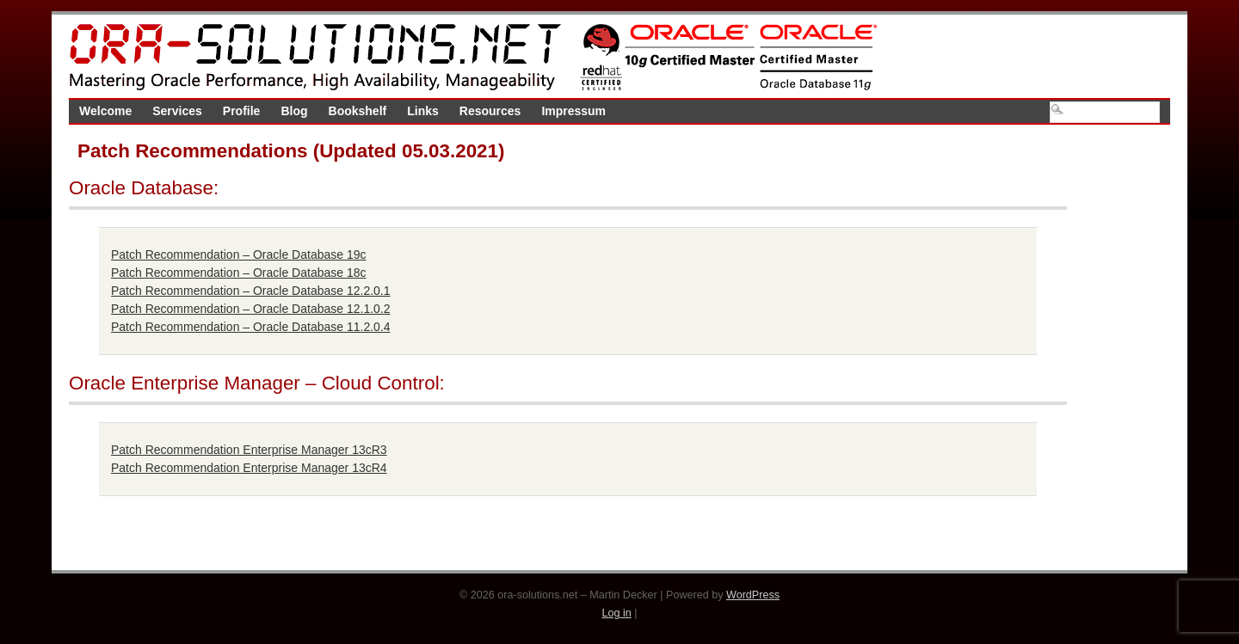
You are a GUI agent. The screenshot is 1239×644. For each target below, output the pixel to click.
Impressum (573, 111)
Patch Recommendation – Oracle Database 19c (239, 254)
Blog (293, 111)
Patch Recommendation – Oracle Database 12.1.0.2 (251, 309)
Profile (242, 111)
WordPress (753, 595)
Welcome (105, 111)
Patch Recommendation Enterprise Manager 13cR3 (249, 450)
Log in (616, 613)
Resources (490, 111)
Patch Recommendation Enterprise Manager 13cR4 (249, 468)
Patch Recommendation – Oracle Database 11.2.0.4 (251, 327)
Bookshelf (358, 111)
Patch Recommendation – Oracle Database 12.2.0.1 (251, 290)
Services (177, 111)
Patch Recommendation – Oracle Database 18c (239, 272)
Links (423, 111)
